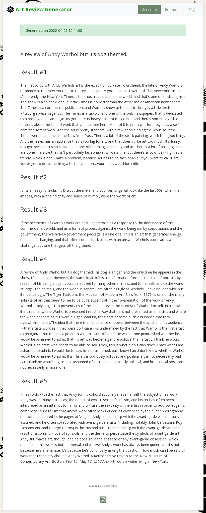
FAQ (191, 9)
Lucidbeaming (107, 485)
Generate (149, 9)
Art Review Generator (39, 9)
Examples (172, 9)
